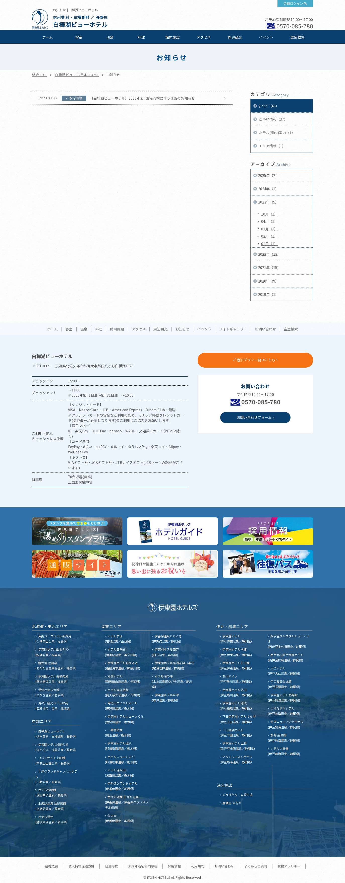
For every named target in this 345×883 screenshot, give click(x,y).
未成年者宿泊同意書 (142, 866)
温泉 (109, 37)
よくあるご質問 (255, 866)
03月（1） (269, 228)
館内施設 (172, 37)
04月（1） (269, 221)
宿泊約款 (111, 866)
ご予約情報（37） (272, 119)
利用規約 (197, 866)
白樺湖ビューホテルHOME (77, 74)
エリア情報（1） (271, 145)
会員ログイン (293, 3)
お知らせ (182, 329)
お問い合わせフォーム (254, 417)
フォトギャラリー (233, 329)
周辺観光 (235, 37)
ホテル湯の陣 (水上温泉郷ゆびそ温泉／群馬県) (172, 681)
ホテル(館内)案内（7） (276, 132)
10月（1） (269, 214)
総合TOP (39, 74)
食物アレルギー (288, 866)
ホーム (47, 37)
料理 (141, 37)
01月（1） (269, 243)
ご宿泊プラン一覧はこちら (254, 359)
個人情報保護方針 (81, 866)
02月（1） (269, 236)
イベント (266, 37)
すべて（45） (268, 105)
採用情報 (174, 866)
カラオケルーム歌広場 (237, 794)
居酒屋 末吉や (231, 803)
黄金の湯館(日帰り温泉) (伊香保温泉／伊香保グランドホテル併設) (126, 802)
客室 (78, 37)
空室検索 (298, 37)
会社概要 (51, 866)
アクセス (204, 37)
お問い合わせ (265, 329)
